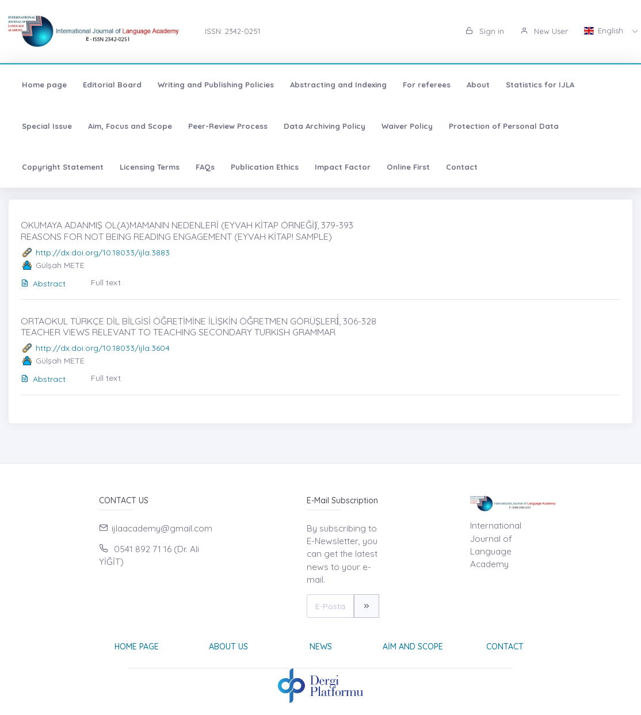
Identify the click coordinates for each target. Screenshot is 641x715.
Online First (408, 166)
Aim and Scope (413, 646)
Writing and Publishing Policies (216, 84)
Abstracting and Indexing (338, 84)
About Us (228, 646)
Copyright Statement (63, 166)
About (478, 84)
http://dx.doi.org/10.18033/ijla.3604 (103, 348)
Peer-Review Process (228, 126)
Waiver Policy (407, 126)
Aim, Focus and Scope (130, 126)
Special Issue (47, 126)
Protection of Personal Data (504, 126)
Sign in (485, 31)
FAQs (205, 166)
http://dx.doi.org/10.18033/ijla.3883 (103, 252)
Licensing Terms (150, 166)
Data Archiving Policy (324, 126)
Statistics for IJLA (540, 84)
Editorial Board (112, 84)
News (321, 646)
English (604, 30)
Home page (44, 84)
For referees (427, 84)
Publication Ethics (265, 166)
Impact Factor (343, 166)
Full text (106, 282)
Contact (462, 166)
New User (544, 31)
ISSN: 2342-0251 (232, 31)
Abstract (43, 283)
